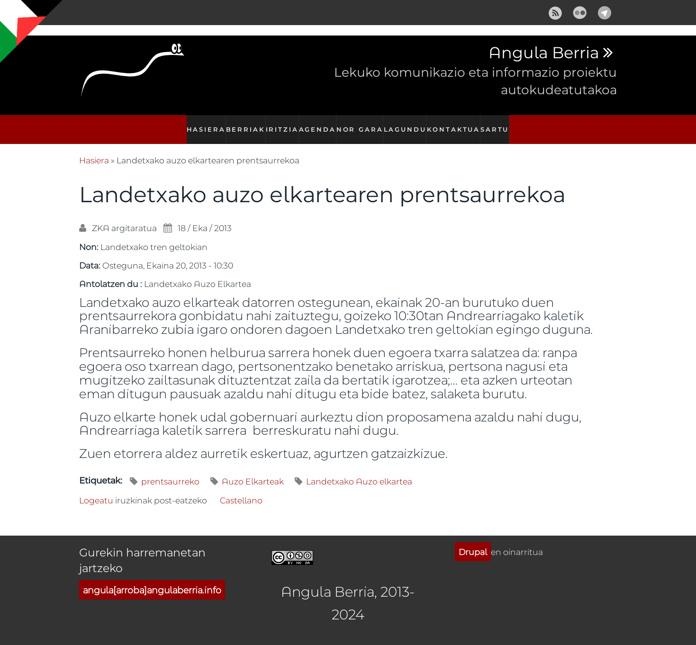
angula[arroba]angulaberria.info (152, 580)
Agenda (319, 124)
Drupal (473, 541)
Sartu (498, 124)
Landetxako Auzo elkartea (359, 471)
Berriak (242, 124)
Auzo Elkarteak (253, 471)
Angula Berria (543, 53)
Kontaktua (455, 124)
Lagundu (408, 124)
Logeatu (96, 490)
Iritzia (280, 124)
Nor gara (362, 124)
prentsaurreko (170, 471)
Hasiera (201, 124)
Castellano (241, 490)
